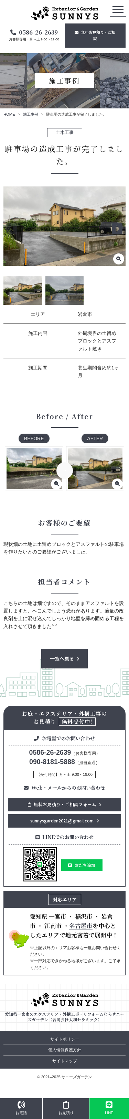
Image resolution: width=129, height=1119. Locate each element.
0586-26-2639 (38, 32)
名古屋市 (81, 926)
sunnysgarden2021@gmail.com (62, 820)
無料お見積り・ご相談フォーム (62, 804)
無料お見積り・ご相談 (98, 35)
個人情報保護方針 (64, 1050)
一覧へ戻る (62, 658)
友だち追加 (85, 865)
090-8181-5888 (52, 761)
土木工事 (65, 132)
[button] (117, 229)
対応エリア (65, 899)
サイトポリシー (64, 1039)
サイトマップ (64, 1061)
